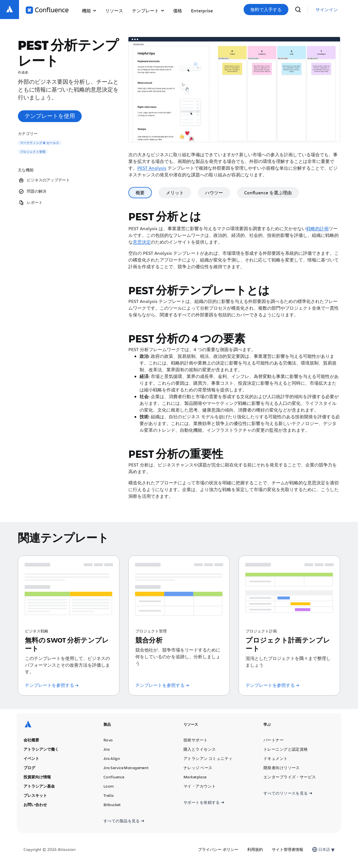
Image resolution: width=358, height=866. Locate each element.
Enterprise (202, 10)
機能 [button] (89, 10)
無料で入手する (266, 9)
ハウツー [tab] (214, 192)
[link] (326, 9)
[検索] (298, 9)
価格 (177, 10)
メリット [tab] (175, 192)
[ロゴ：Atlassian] (9, 9)
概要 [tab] (140, 192)
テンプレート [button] (148, 10)
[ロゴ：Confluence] (47, 10)
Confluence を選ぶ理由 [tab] (268, 192)
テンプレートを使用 (50, 116)
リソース (114, 10)
